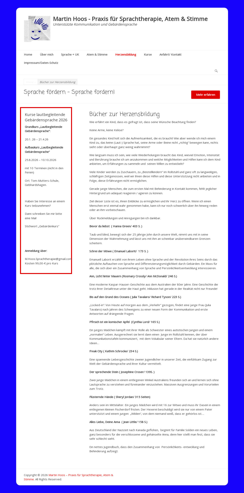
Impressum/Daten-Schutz (41, 63)
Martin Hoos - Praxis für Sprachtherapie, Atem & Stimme (130, 19)
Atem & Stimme (97, 54)
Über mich (46, 54)
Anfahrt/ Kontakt (170, 54)
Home (28, 54)
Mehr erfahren (205, 95)
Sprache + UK (70, 54)
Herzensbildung (125, 54)
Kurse (148, 54)
